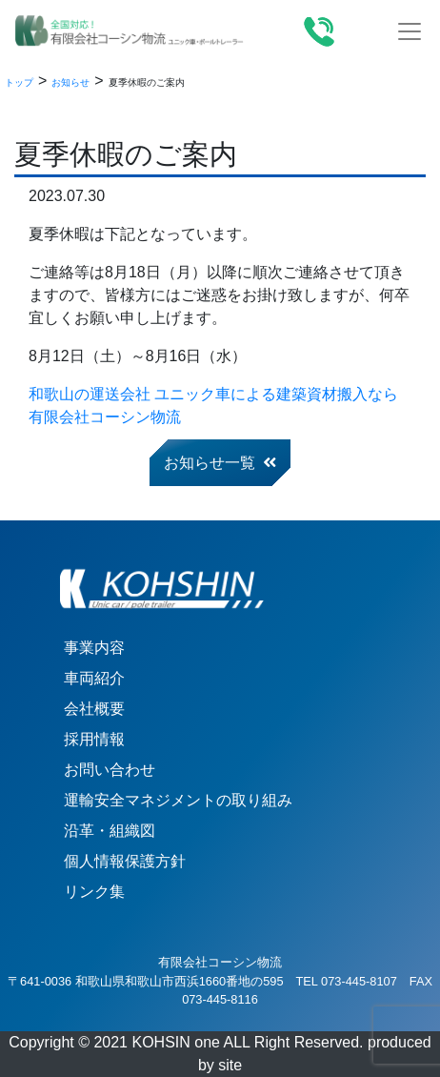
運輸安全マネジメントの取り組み (178, 800)
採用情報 (94, 739)
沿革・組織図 (109, 831)
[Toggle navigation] (409, 31)
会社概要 (94, 709)
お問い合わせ (109, 770)
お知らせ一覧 (220, 463)
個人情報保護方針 (125, 861)
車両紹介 (94, 678)
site (230, 1065)
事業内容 (94, 648)
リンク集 (94, 892)
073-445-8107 (359, 981)
